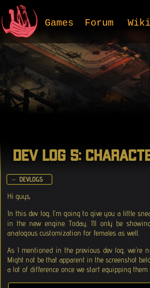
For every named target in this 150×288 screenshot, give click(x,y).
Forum (99, 24)
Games (59, 24)
